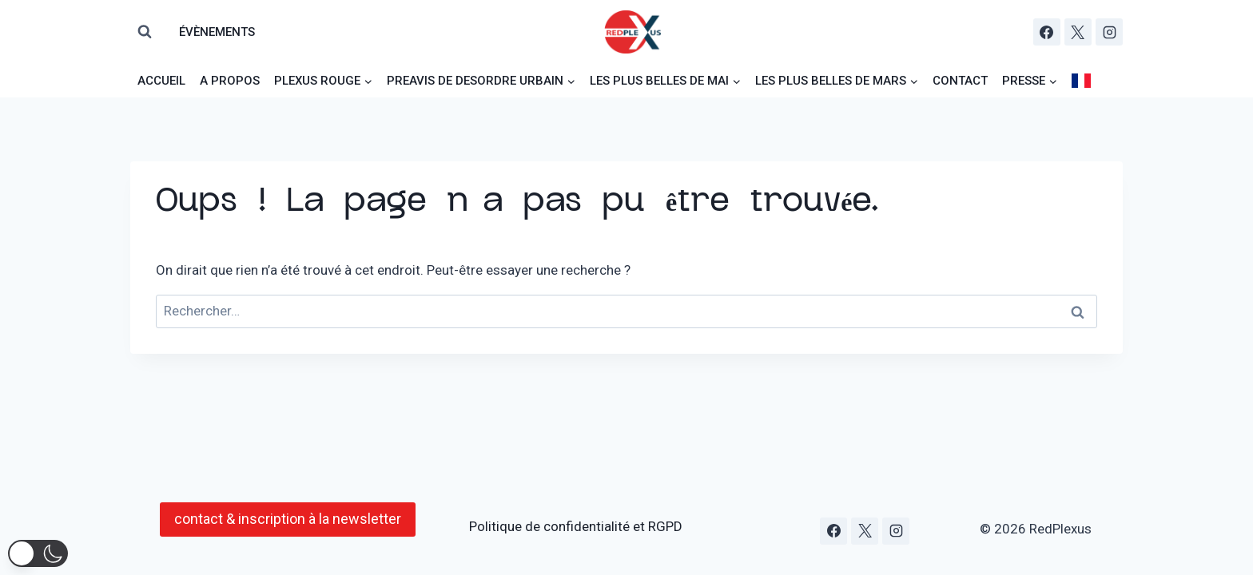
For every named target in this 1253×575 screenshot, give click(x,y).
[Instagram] (1109, 32)
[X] (1078, 32)
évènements (217, 32)
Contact (960, 80)
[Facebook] (1046, 32)
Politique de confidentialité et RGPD (575, 526)
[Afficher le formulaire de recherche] (144, 32)
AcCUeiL (161, 80)
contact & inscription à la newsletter (287, 518)
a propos (230, 80)
